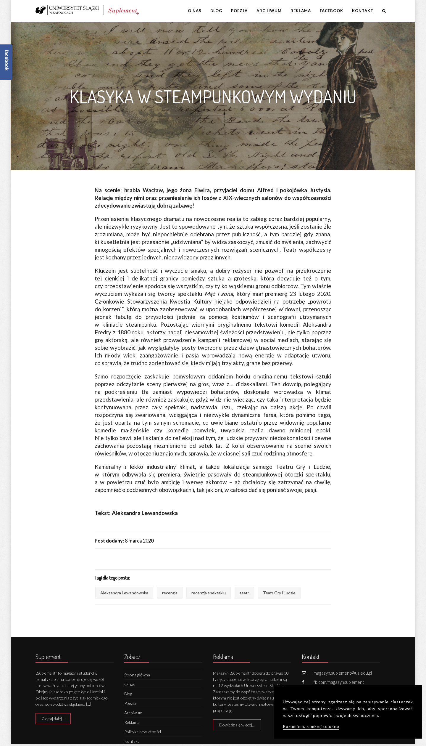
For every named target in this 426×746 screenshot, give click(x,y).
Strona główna (137, 674)
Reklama (301, 10)
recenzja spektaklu (208, 592)
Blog (216, 10)
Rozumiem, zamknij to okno (311, 726)
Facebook (331, 10)
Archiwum (269, 10)
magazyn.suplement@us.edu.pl (343, 673)
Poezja (239, 10)
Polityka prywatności (142, 731)
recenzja (170, 592)
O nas (194, 10)
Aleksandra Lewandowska (124, 592)
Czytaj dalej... (53, 718)
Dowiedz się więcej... (237, 724)
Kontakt (362, 10)
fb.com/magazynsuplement (339, 682)
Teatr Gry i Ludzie (279, 592)
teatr (244, 592)
